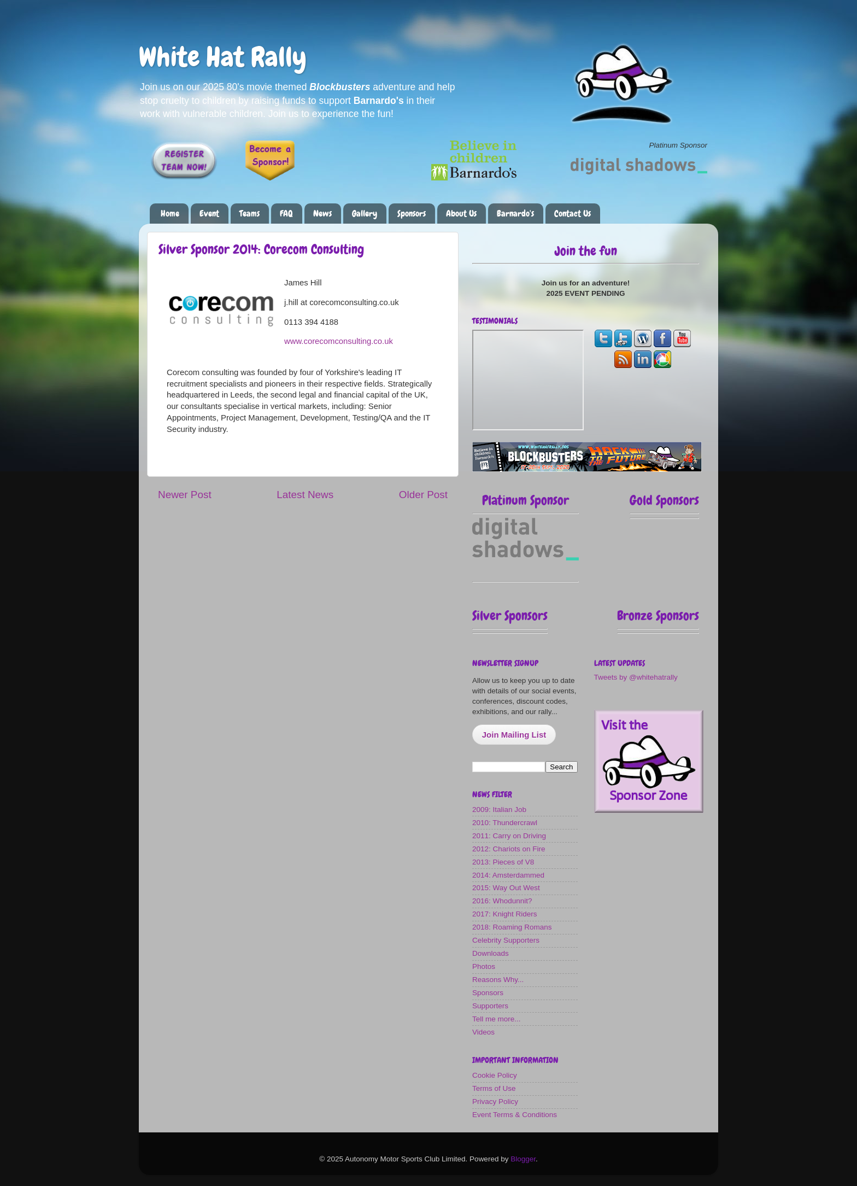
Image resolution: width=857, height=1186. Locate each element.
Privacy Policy (495, 1101)
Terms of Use (494, 1088)
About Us (461, 213)
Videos (483, 1032)
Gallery (364, 213)
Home (170, 213)
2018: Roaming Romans (512, 927)
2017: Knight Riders (504, 914)
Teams (249, 213)
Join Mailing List (514, 734)
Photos (483, 966)
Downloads (490, 953)
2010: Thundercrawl (504, 823)
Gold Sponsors (664, 500)
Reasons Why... (498, 979)
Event (209, 213)
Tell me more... (496, 1019)
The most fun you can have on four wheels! (528, 380)
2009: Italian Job (499, 809)
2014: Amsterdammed (508, 875)
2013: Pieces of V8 (503, 862)
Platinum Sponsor (525, 500)
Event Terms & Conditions (514, 1115)
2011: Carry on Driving (509, 836)
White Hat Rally (223, 56)
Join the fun (586, 250)
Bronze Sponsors (658, 615)
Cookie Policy (494, 1075)
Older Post (423, 494)
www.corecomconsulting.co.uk (338, 341)
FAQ (286, 213)
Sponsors (411, 213)
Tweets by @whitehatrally (636, 677)
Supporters (490, 1006)
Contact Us (572, 213)
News (322, 213)
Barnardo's (515, 213)
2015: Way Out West (506, 888)
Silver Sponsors (510, 615)
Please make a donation (376, 164)
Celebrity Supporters (505, 940)
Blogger (523, 1159)
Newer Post (185, 494)
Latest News (305, 494)
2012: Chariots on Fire (508, 849)
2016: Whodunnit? (502, 901)
